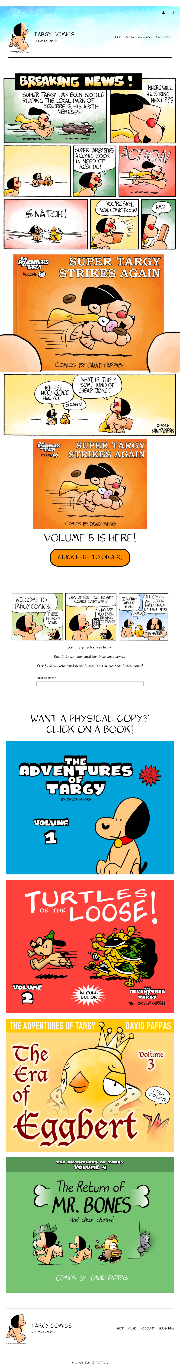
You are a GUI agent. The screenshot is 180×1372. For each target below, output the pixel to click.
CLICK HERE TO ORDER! (90, 557)
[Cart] (174, 12)
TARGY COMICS (54, 34)
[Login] (163, 12)
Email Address (46, 677)
